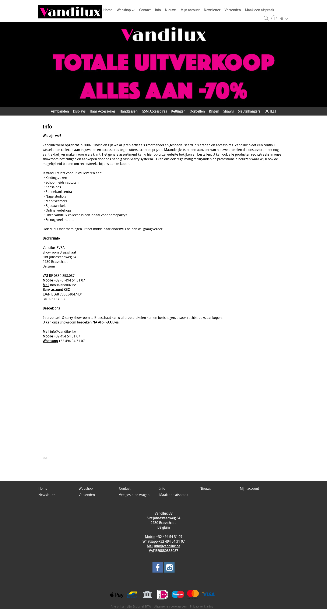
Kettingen (178, 111)
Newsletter (212, 10)
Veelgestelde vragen (134, 494)
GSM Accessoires (154, 111)
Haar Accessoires (102, 111)
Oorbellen (197, 111)
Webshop (126, 10)
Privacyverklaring (201, 606)
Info (158, 10)
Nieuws (170, 10)
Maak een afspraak (259, 10)
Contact (145, 10)
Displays (79, 111)
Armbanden (60, 111)
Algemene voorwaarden (170, 606)
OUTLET (270, 111)
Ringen (214, 111)
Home (107, 10)
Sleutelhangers (249, 111)
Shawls (228, 111)
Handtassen (128, 111)
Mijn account (190, 10)
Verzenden (233, 10)
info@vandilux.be (167, 546)
